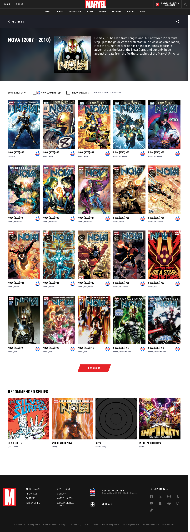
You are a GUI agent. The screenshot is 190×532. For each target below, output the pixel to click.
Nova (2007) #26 (16, 296)
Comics (59, 11)
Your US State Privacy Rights (55, 524)
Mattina (128, 365)
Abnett (45, 170)
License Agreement (130, 524)
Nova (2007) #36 (16, 166)
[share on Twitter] (160, 497)
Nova (98, 456)
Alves (16, 365)
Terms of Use (19, 524)
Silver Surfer (15, 456)
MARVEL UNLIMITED (51, 106)
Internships (33, 503)
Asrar (51, 170)
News (47, 11)
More (142, 11)
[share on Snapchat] (160, 504)
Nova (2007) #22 (156, 296)
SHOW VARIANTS (80, 106)
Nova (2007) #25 (51, 296)
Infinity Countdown (150, 456)
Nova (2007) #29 (86, 231)
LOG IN (7, 4)
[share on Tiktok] (151, 510)
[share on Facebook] (151, 497)
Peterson (123, 170)
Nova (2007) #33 (121, 166)
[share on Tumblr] (178, 497)
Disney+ (61, 493)
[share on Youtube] (151, 504)
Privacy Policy (34, 524)
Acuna (121, 235)
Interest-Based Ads (150, 524)
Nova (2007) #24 (86, 296)
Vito (156, 235)
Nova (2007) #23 (121, 296)
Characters (75, 11)
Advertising (64, 489)
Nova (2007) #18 (121, 361)
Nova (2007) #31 (16, 231)
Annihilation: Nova (62, 456)
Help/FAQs (32, 493)
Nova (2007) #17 (156, 361)
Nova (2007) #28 (121, 231)
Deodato (11, 170)
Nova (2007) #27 (156, 231)
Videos (130, 11)
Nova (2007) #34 (86, 166)
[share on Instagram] (169, 497)
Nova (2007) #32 (156, 166)
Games (90, 11)
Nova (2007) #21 (16, 361)
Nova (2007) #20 (51, 361)
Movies (102, 11)
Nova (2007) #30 (51, 231)
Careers (31, 498)
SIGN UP (19, 4)
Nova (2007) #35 (51, 166)
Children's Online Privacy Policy (105, 524)
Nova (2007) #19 (86, 361)
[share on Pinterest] (169, 504)
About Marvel (34, 489)
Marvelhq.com (65, 498)
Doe (155, 300)
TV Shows (117, 11)
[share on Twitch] (178, 504)
